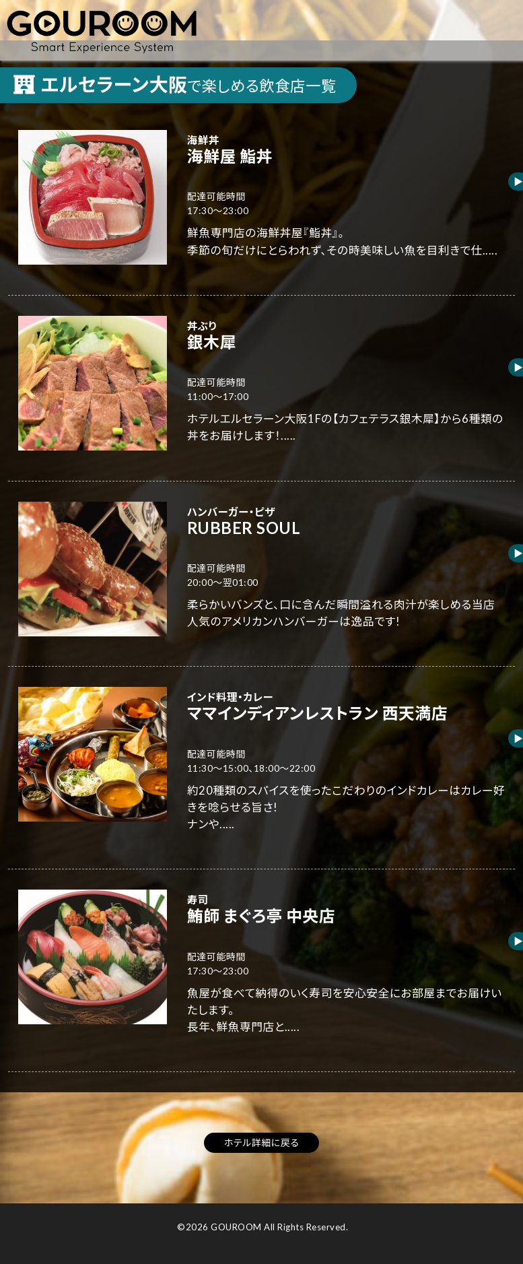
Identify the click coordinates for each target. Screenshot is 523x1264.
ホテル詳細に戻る (261, 1142)
